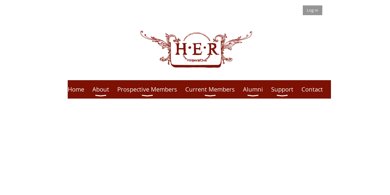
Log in (312, 10)
